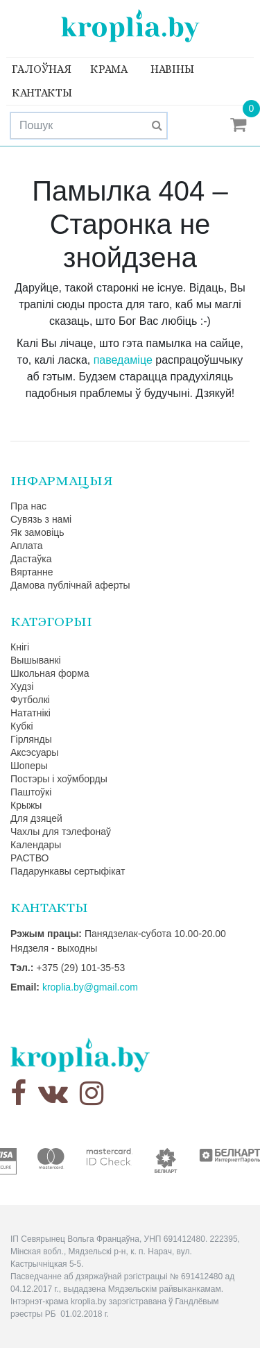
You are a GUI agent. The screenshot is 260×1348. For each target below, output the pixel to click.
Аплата (26, 545)
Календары (35, 844)
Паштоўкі (30, 792)
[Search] (88, 125)
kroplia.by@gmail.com (90, 987)
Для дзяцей (36, 818)
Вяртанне (31, 572)
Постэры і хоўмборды (58, 778)
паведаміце (123, 360)
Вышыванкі (35, 660)
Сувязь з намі (40, 519)
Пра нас (28, 506)
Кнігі (19, 646)
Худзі (21, 686)
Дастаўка (31, 558)
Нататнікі (30, 712)
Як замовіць (37, 532)
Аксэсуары (34, 752)
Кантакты (42, 92)
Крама (109, 69)
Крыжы (26, 805)
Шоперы (29, 765)
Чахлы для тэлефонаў (60, 831)
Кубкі (21, 726)
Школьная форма (49, 673)
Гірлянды (31, 739)
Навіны (172, 69)
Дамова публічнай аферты (70, 585)
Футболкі (30, 699)
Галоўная (41, 69)
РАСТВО (29, 857)
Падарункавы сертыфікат (67, 871)
